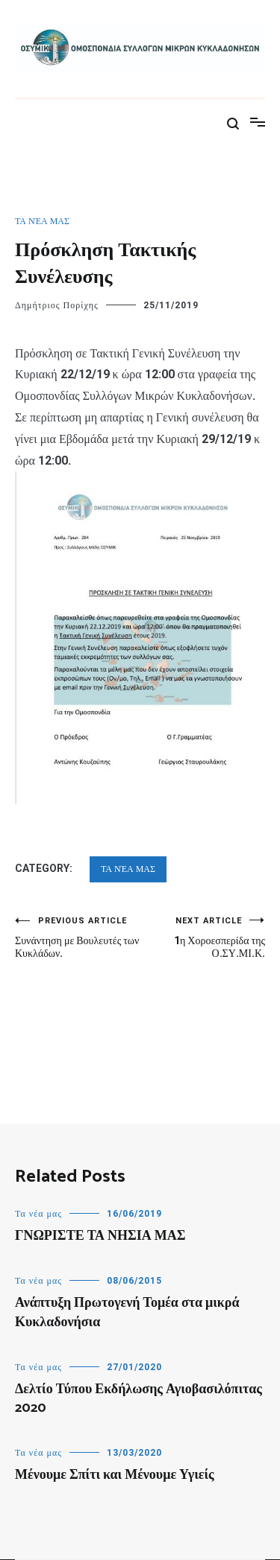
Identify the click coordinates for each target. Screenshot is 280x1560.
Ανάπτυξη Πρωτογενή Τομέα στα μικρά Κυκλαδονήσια (127, 1312)
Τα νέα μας (42, 221)
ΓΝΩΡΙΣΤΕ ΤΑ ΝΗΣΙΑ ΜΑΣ (100, 1236)
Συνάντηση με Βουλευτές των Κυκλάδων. (77, 937)
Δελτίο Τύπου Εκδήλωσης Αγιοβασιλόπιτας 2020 (138, 1398)
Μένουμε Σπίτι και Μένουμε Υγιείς (114, 1475)
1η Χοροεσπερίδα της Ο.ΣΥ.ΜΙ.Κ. (203, 937)
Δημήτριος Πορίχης (57, 305)
